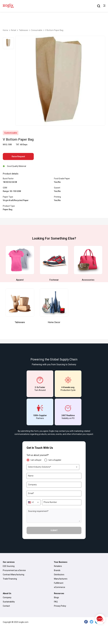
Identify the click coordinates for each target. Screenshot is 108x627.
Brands (57, 570)
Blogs (56, 597)
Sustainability (9, 602)
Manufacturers (60, 579)
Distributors (59, 574)
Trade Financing (10, 579)
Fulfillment (58, 583)
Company (7, 597)
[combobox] (53, 467)
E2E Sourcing (8, 566)
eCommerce (59, 587)
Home (5, 30)
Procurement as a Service (14, 570)
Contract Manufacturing (13, 574)
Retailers (58, 566)
